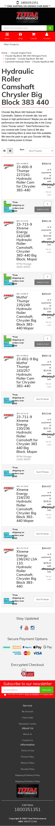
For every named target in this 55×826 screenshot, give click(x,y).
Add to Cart (43, 209)
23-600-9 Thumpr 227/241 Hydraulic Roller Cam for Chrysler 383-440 (25, 178)
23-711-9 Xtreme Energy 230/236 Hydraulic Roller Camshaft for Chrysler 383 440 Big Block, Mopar (27, 434)
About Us (27, 734)
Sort (22, 149)
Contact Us (27, 740)
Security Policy (27, 769)
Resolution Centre (27, 723)
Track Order (27, 717)
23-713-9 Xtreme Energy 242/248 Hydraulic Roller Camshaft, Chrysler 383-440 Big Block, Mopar (26, 241)
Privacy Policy (48, 694)
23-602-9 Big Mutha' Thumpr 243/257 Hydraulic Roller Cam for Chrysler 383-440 (27, 372)
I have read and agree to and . (29, 694)
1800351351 (29, 2)
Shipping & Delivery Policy (27, 775)
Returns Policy (27, 763)
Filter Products (11, 44)
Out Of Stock (42, 399)
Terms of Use (27, 750)
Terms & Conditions (32, 694)
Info (49, 187)
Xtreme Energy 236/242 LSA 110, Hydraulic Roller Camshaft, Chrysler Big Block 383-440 (26, 569)
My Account (27, 711)
